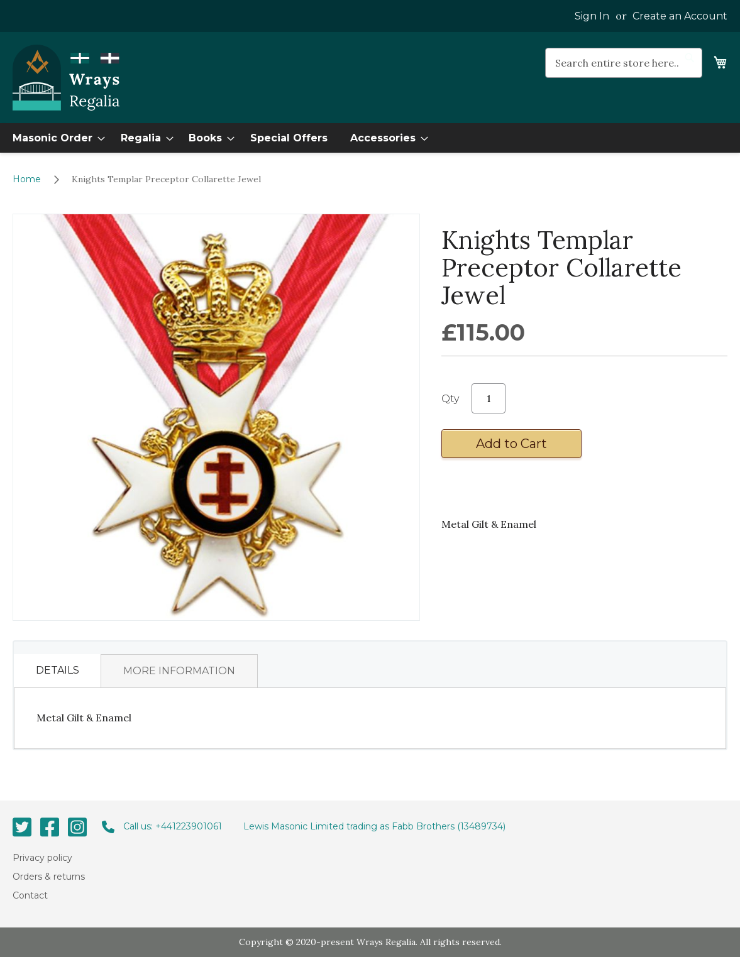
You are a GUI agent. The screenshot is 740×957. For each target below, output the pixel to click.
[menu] (370, 138)
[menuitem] (55, 138)
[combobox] (623, 63)
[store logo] (66, 78)
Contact (30, 895)
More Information (179, 671)
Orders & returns (49, 876)
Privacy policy (42, 857)
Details (57, 670)
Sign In (592, 16)
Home (27, 179)
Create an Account (679, 16)
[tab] (57, 670)
